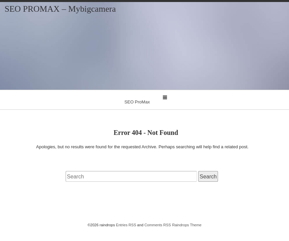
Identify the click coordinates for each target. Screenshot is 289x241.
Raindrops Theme (187, 225)
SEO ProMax (137, 101)
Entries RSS (126, 225)
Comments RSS (157, 225)
